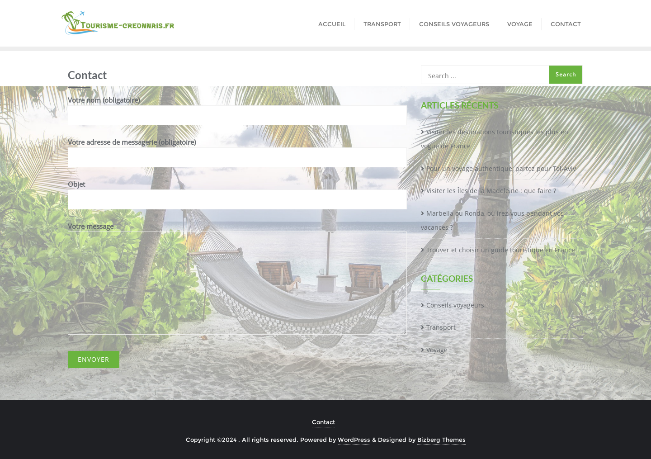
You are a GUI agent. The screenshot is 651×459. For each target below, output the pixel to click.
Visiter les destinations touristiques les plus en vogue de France (494, 139)
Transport (441, 327)
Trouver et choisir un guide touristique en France (500, 250)
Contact (323, 422)
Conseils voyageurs (455, 305)
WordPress (354, 439)
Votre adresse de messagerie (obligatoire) (237, 149)
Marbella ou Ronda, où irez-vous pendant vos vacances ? (492, 220)
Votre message (237, 278)
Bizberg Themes (441, 439)
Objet (237, 192)
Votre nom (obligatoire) (237, 107)
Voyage (437, 349)
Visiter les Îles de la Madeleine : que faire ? (491, 190)
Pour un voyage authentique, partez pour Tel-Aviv (501, 168)
